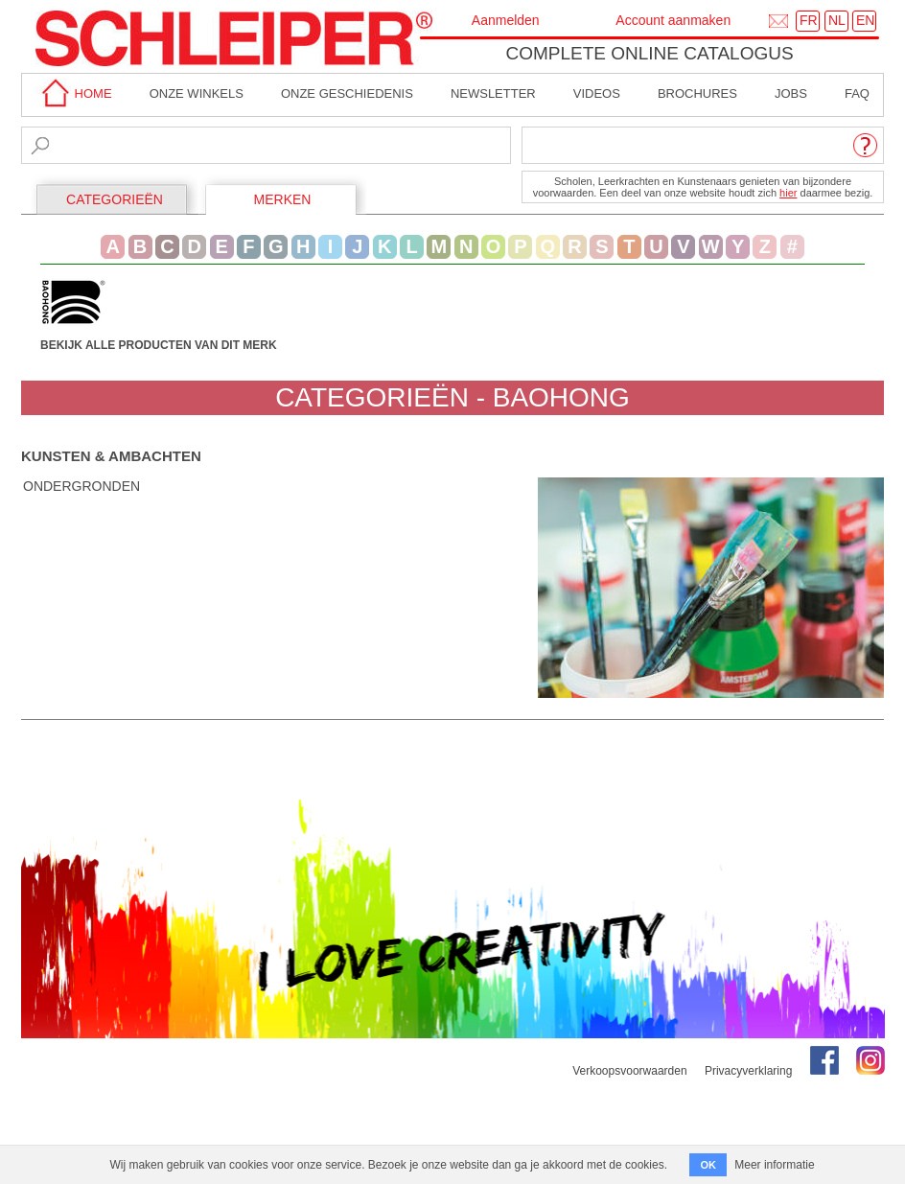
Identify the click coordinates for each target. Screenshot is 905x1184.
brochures (697, 93)
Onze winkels (197, 93)
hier (788, 192)
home (73, 93)
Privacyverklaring (748, 1071)
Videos (596, 93)
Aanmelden (506, 20)
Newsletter (493, 93)
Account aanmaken (673, 20)
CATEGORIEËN (114, 199)
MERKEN (283, 199)
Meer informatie (774, 1165)
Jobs (791, 93)
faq (857, 93)
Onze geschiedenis (347, 93)
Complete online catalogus (649, 53)
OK (708, 1165)
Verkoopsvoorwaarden (629, 1071)
